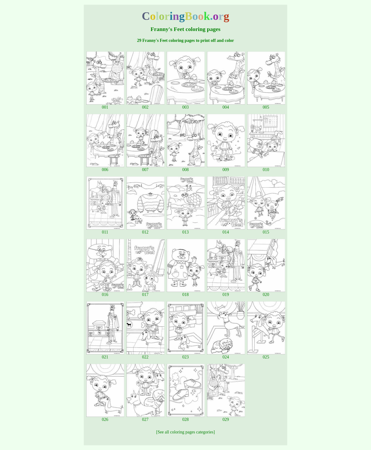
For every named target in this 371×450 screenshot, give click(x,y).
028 (186, 417)
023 (186, 355)
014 (226, 230)
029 (226, 417)
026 (105, 417)
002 (145, 105)
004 (226, 105)
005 (266, 105)
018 (186, 292)
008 (186, 167)
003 (186, 105)
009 (226, 167)
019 (226, 292)
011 (105, 230)
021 (105, 355)
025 (266, 355)
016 (105, 292)
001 (105, 105)
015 (266, 230)
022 (145, 355)
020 (266, 292)
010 (266, 167)
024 (226, 355)
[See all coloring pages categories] (185, 432)
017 (145, 292)
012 (145, 230)
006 (105, 167)
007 (145, 167)
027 (145, 417)
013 (186, 230)
